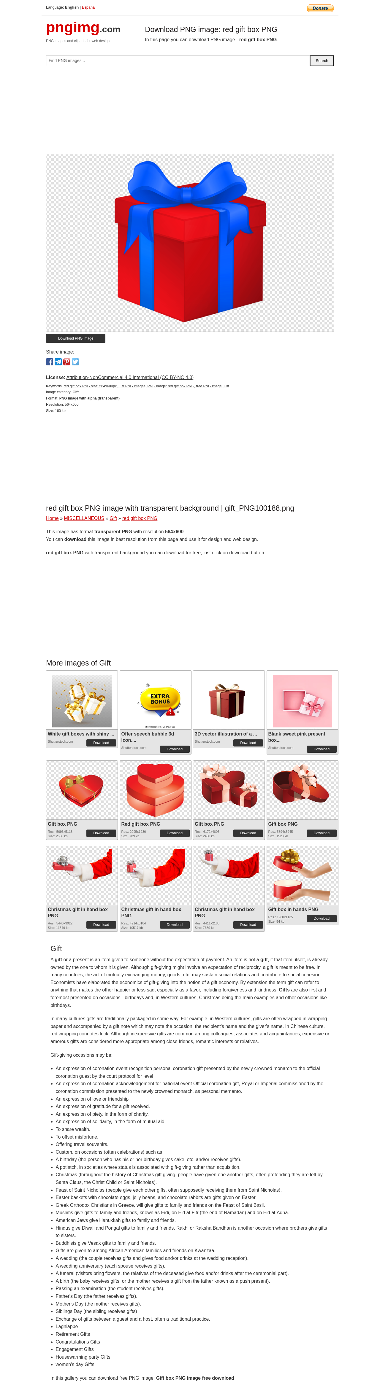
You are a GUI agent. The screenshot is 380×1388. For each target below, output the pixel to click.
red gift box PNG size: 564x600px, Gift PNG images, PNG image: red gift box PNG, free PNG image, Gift (146, 386)
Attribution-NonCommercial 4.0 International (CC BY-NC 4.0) (130, 377)
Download (101, 743)
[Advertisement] (190, 112)
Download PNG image (76, 338)
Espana (88, 7)
